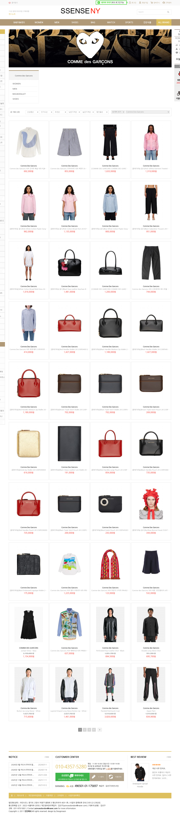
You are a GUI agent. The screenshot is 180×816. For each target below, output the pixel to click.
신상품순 (30, 112)
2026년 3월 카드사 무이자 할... (22, 765)
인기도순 (44, 112)
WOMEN (17, 84)
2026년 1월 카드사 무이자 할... (22, 770)
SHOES (16, 99)
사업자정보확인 (74, 795)
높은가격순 (87, 112)
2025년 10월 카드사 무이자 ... (22, 785)
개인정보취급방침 (35, 795)
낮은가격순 (73, 112)
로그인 (134, 3)
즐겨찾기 (15, 3)
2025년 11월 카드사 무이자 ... (22, 780)
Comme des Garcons (24, 76)
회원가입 (145, 3)
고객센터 (168, 3)
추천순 (57, 112)
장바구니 (157, 3)
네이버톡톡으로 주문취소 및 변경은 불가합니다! (72, 777)
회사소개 (20, 795)
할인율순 (99, 112)
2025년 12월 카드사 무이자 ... (22, 775)
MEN (15, 89)
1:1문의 (108, 769)
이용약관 (49, 795)
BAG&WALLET (19, 94)
